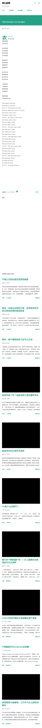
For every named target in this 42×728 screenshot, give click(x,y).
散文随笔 (20, 10)
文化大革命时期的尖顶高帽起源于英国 (19, 618)
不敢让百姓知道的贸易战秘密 (15, 279)
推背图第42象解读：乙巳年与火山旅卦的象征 (20, 704)
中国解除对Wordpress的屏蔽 (15, 646)
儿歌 (8, 192)
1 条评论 (8, 469)
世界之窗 (12, 192)
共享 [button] (37, 192)
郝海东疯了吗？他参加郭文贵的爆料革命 (20, 395)
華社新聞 (6, 3)
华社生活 (29, 10)
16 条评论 (8, 358)
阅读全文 (37, 298)
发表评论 (8, 581)
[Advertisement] (21, 255)
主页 (3, 10)
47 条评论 (8, 329)
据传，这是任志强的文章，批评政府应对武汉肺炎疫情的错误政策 (20, 309)
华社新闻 (11, 10)
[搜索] (35, 3)
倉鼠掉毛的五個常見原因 (13, 450)
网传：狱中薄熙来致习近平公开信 (17, 339)
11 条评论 (8, 298)
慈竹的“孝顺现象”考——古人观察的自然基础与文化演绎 (20, 561)
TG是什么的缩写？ (10, 506)
